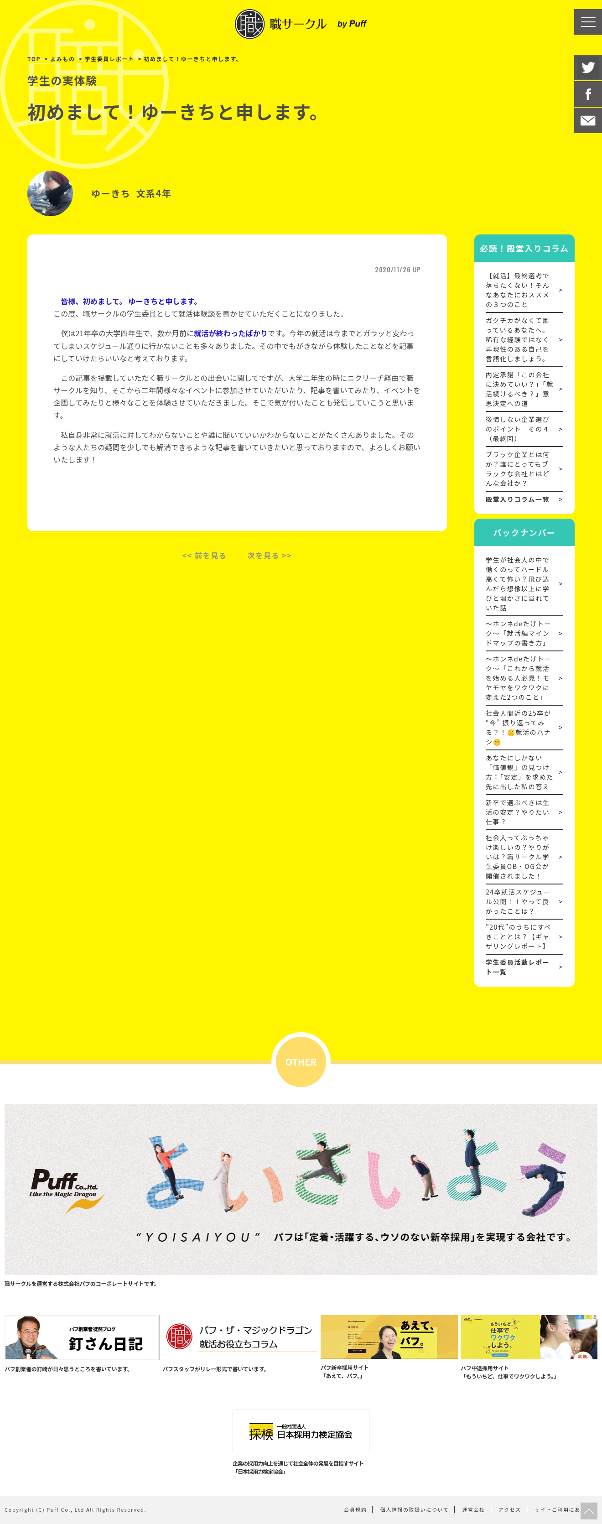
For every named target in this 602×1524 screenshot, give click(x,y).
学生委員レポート (110, 58)
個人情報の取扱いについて (414, 1509)
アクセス (509, 1509)
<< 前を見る (204, 555)
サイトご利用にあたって (566, 1509)
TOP (34, 58)
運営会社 (473, 1509)
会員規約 (355, 1509)
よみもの (62, 58)
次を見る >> (270, 555)
